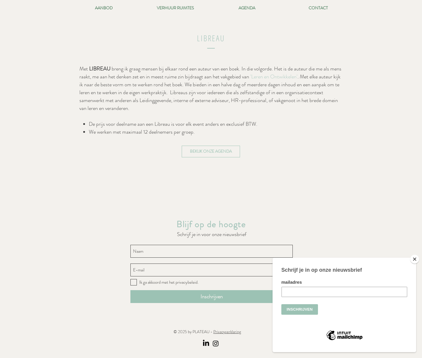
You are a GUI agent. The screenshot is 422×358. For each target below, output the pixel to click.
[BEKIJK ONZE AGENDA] (211, 151)
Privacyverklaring (227, 332)
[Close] (414, 259)
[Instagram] (215, 343)
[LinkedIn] (206, 343)
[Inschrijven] (211, 296)
